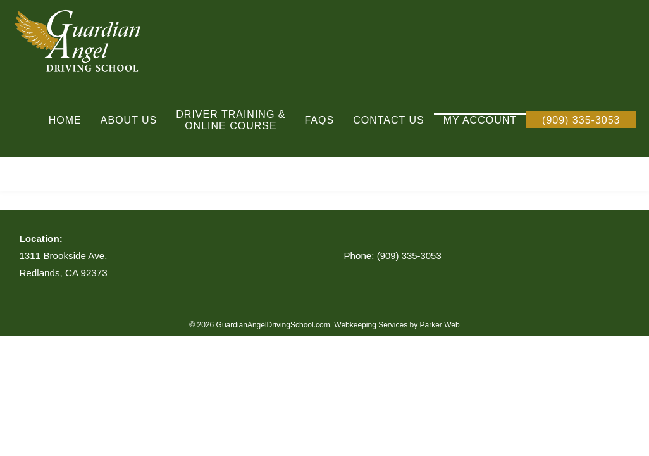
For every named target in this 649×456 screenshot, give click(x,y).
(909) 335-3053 (410, 255)
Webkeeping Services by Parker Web (396, 324)
